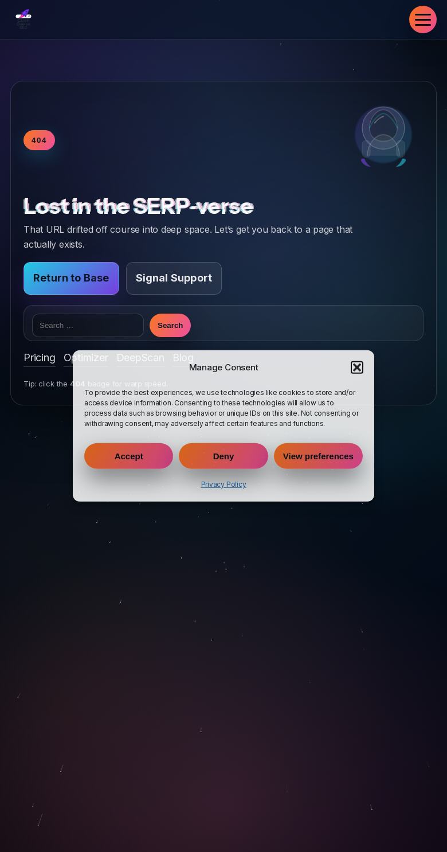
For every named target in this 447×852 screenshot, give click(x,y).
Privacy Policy (223, 484)
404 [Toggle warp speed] (39, 140)
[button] (357, 367)
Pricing (39, 357)
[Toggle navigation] (423, 19)
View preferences (318, 456)
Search (170, 325)
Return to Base (71, 278)
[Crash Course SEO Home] (23, 19)
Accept (129, 456)
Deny (223, 456)
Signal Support (174, 278)
